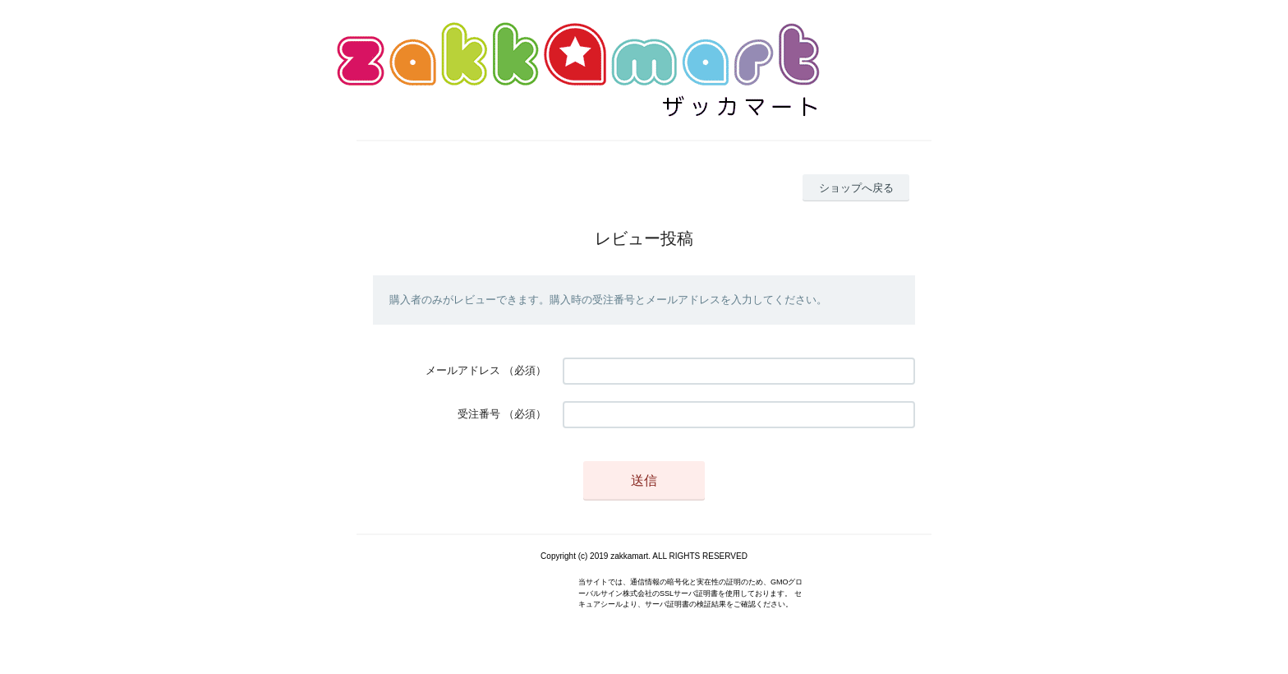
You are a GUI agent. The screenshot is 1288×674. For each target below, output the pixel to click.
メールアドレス (463, 370)
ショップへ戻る (856, 188)
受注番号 (479, 414)
